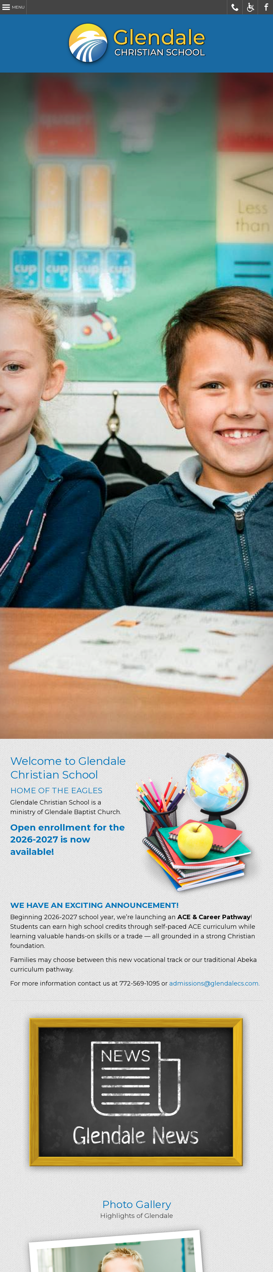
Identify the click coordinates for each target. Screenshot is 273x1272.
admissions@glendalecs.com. (214, 983)
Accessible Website (250, 7)
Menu (18, 7)
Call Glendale (235, 7)
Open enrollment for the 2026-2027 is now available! (67, 839)
